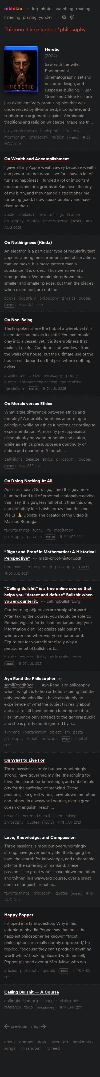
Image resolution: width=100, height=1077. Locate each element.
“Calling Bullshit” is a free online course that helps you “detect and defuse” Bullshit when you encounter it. (48, 595)
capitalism (26, 214)
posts (77, 221)
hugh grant (49, 130)
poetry (72, 375)
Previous (19, 1026)
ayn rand (12, 732)
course (51, 1000)
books (9, 298)
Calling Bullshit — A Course (31, 992)
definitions (13, 459)
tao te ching (71, 381)
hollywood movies (20, 130)
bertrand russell (36, 815)
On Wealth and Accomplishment (36, 158)
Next (35, 1026)
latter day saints (77, 130)
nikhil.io (13, 8)
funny (38, 530)
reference (12, 1007)
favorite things (51, 214)
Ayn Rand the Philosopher (29, 678)
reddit (32, 738)
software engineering (38, 381)
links (83, 567)
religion (57, 137)
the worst (49, 738)
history (34, 566)
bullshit (10, 656)
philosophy (38, 137)
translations (14, 388)
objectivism (60, 732)
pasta (78, 732)
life (48, 530)
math (47, 566)
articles (10, 970)
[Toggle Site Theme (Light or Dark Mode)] (72, 17)
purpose (34, 536)
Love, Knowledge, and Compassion (39, 837)
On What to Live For (24, 760)
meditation (63, 530)
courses (27, 656)
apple (9, 214)
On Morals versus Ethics (28, 403)
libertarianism (34, 732)
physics (68, 298)
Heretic (52, 49)
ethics (47, 459)
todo (77, 656)
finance (73, 214)
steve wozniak (55, 220)
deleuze (32, 459)
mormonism (15, 137)
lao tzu (34, 375)
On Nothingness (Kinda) (28, 242)
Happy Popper (18, 914)
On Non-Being (18, 319)
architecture (14, 375)
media (73, 137)
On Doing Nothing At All (28, 480)
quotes (33, 220)
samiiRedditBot (18, 685)
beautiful (11, 815)
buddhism (27, 298)
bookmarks (14, 566)
